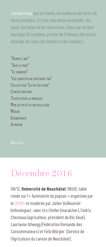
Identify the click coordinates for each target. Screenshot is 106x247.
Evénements (18, 117)
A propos (16, 124)
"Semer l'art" (20, 58)
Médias (15, 111)
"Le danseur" (19, 71)
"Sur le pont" (20, 65)
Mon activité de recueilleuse (30, 104)
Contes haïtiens (21, 91)
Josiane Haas (22, 13)
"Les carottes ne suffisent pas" (31, 78)
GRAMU (19, 203)
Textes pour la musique (26, 98)
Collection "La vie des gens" (30, 84)
